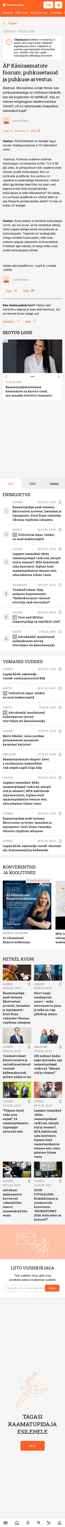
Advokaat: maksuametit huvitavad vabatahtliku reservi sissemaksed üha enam (15, 1202)
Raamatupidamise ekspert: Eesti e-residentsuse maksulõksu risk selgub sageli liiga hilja (26, 763)
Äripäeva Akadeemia (15, 932)
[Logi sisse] (59, 1523)
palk (28, 321)
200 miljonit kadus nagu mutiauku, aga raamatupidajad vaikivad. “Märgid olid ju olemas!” (48, 1064)
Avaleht (8, 12)
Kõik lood (21, 12)
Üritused (55, 12)
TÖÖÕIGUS (9, 31)
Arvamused (19, 584)
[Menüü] (5, 1523)
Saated (17, 529)
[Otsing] (39, 1523)
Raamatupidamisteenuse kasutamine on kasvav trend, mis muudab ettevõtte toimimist (29, 391)
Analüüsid (9, 754)
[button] (25, 1288)
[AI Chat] (49, 1523)
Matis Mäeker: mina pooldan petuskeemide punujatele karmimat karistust (23, 740)
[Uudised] (17, 1523)
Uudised (17, 502)
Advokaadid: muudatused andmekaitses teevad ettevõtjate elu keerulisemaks (33, 641)
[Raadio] (28, 1523)
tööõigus (8, 321)
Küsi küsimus (38, 12)
